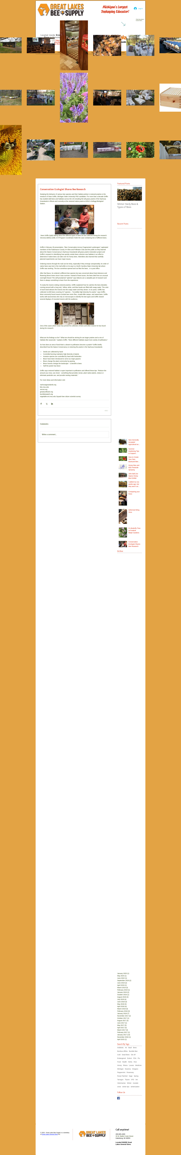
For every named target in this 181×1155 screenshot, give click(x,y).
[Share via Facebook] (41, 404)
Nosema (128, 1069)
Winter (129, 1083)
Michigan (120, 1069)
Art (126, 1048)
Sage (131, 1076)
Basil (130, 1048)
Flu (139, 1058)
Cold (119, 1055)
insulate (135, 1083)
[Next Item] (138, 193)
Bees (135, 1048)
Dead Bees (126, 1055)
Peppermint (121, 1072)
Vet (136, 1079)
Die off (133, 1055)
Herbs (130, 1062)
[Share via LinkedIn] (52, 404)
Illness (125, 1065)
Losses (131, 1065)
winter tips (125, 1087)
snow (119, 1087)
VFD (132, 1079)
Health (124, 1062)
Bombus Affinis (122, 1051)
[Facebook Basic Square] (118, 1098)
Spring (136, 1076)
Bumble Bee (133, 1051)
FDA (134, 1058)
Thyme (127, 1079)
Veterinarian (121, 1083)
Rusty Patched (122, 1076)
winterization (135, 1087)
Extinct (129, 1058)
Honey (119, 1065)
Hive (135, 1062)
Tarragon (120, 1079)
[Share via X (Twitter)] (46, 404)
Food (119, 1062)
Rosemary (130, 1072)
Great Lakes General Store (50, 1134)
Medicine (138, 1065)
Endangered (121, 1058)
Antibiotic (120, 1048)
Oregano (135, 1069)
